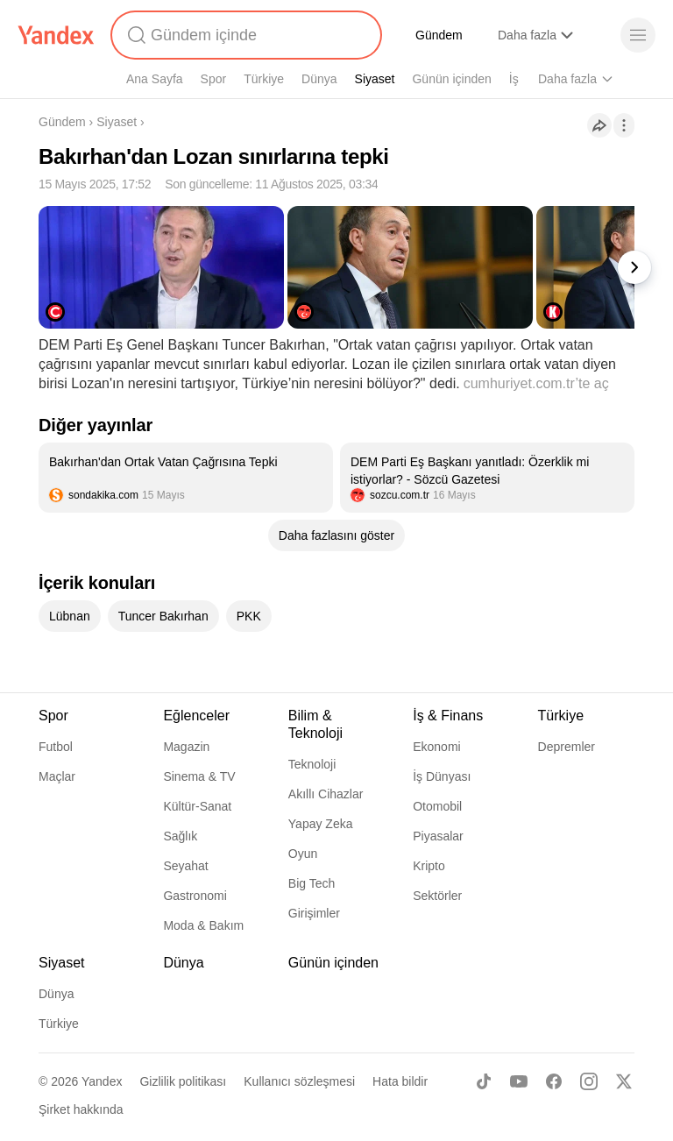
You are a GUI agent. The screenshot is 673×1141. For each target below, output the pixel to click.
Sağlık (180, 836)
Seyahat (185, 866)
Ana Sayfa (154, 79)
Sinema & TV (199, 776)
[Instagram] (589, 1081)
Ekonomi (436, 747)
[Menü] (637, 35)
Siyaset (375, 79)
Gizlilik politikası (182, 1081)
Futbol (56, 747)
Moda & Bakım (203, 925)
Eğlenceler (196, 715)
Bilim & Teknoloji (315, 724)
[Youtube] (518, 1081)
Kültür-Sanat (197, 806)
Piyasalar (438, 836)
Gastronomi (194, 896)
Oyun (302, 854)
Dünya (318, 79)
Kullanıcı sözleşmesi (299, 1081)
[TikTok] (483, 1081)
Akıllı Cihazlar (326, 794)
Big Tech (311, 883)
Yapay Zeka (320, 824)
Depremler (566, 747)
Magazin (186, 747)
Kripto (429, 866)
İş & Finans (448, 715)
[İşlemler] (623, 125)
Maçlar (57, 776)
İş (514, 79)
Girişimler (314, 913)
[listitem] (186, 478)
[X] (624, 1081)
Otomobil (437, 806)
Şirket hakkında (81, 1109)
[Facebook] (554, 1081)
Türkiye (264, 79)
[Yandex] (56, 35)
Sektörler (437, 896)
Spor (214, 79)
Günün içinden (451, 79)
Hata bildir (400, 1081)
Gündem (439, 35)
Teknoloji (312, 764)
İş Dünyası (442, 776)
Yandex (101, 1081)
